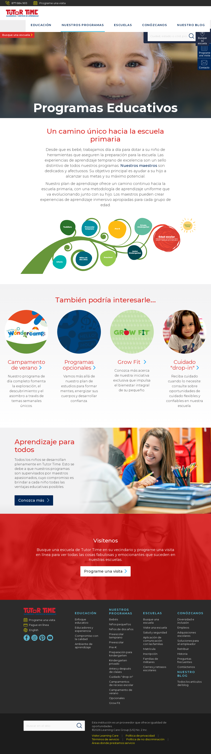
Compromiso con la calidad (86, 637)
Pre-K (113, 647)
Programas (79, 365)
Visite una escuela (155, 627)
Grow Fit (132, 362)
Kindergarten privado (118, 662)
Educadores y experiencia (84, 629)
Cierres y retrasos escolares (154, 668)
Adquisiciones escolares (186, 634)
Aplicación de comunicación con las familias (153, 641)
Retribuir (183, 648)
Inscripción (150, 653)
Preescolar (116, 642)
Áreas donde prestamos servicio (113, 743)
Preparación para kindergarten (120, 653)
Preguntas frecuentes (184, 660)
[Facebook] (27, 638)
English (33, 630)
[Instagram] (34, 638)
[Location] (169, 36)
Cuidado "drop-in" (121, 676)
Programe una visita (49, 3)
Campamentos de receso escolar (121, 683)
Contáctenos (186, 667)
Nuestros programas (83, 25)
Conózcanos (154, 25)
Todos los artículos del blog (189, 683)
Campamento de (26, 365)
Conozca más (33, 500)
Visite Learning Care (105, 735)
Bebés (113, 619)
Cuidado (184, 365)
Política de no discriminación (145, 739)
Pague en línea (39, 624)
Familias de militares (150, 660)
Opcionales (116, 698)
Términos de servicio (105, 739)
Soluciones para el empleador (188, 642)
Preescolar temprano (116, 635)
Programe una (105, 571)
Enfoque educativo (81, 621)
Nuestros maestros (138, 165)
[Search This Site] (54, 726)
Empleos (183, 627)
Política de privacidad (140, 735)
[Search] (193, 36)
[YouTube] (50, 638)
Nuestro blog (191, 25)
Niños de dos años (121, 629)
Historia (182, 653)
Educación (41, 25)
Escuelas (123, 25)
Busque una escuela (16, 34)
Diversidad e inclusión (185, 621)
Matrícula (149, 648)
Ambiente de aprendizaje (83, 645)
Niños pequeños (120, 624)
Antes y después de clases (120, 670)
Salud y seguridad (155, 632)
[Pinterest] (42, 638)
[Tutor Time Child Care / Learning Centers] (20, 12)
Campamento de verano (120, 691)
